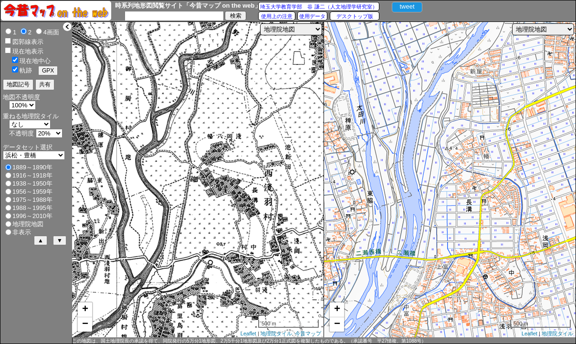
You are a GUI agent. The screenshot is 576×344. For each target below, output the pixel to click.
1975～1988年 (32, 199)
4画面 (51, 32)
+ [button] (85, 309)
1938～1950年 (32, 183)
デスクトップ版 (354, 16)
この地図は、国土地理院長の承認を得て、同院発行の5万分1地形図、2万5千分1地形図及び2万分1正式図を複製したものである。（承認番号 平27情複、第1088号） (249, 341)
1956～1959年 (32, 191)
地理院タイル (276, 333)
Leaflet (248, 333)
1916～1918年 (32, 175)
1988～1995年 (32, 207)
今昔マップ (308, 333)
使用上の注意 (277, 16)
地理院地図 (27, 224)
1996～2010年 (32, 215)
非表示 (21, 232)
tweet (406, 6)
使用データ (312, 16)
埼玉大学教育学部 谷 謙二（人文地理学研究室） (318, 7)
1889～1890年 (32, 167)
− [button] (85, 324)
